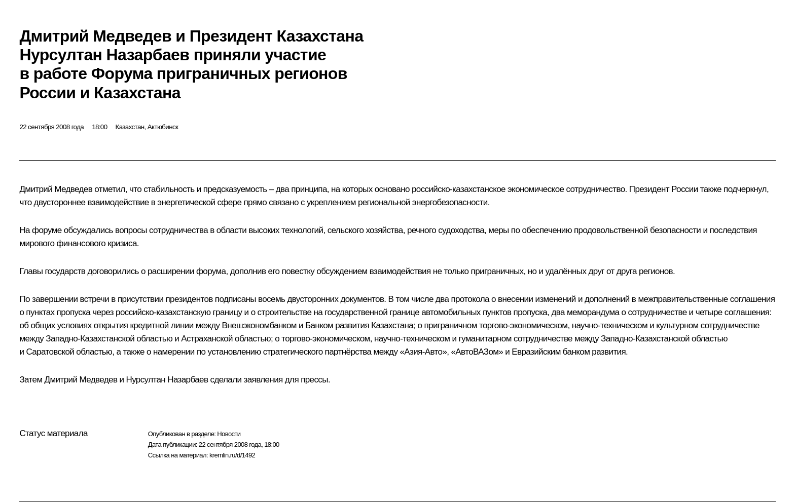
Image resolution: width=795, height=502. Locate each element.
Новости (228, 434)
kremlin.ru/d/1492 (232, 455)
